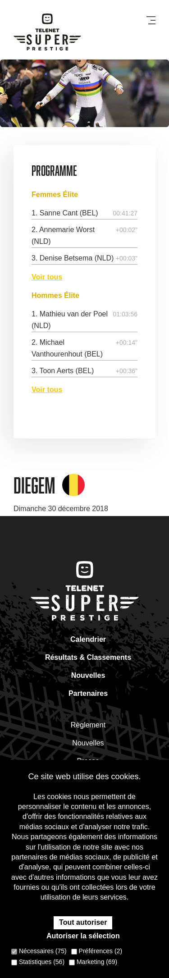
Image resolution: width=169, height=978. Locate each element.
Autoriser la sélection (83, 936)
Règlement (88, 725)
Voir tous (47, 277)
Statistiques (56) (37, 961)
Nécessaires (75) (39, 951)
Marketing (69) (93, 961)
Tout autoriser (83, 922)
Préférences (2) (96, 951)
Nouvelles (88, 675)
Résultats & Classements (88, 657)
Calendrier (88, 639)
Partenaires (88, 693)
